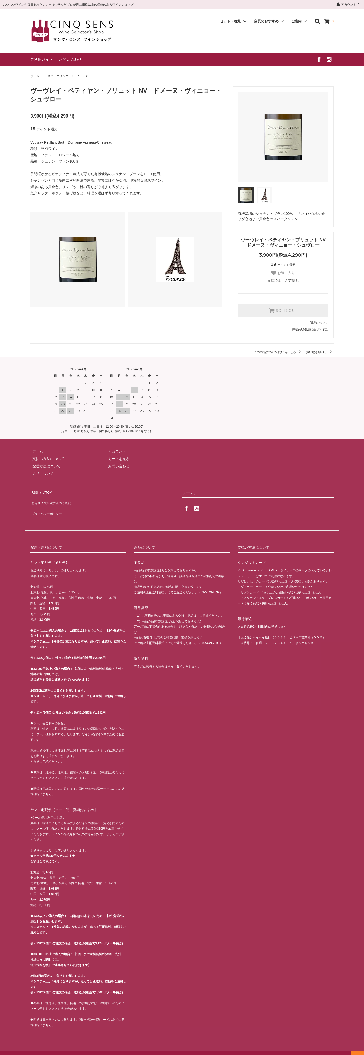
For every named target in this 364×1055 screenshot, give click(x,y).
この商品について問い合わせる (278, 352)
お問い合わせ (70, 59)
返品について (319, 323)
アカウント (348, 4)
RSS (34, 491)
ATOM (45, 491)
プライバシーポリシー (48, 506)
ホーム (34, 76)
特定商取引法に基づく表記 (310, 329)
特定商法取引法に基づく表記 (53, 498)
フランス (82, 76)
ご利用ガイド (41, 59)
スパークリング (58, 76)
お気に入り (283, 273)
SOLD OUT (283, 310)
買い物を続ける (320, 352)
